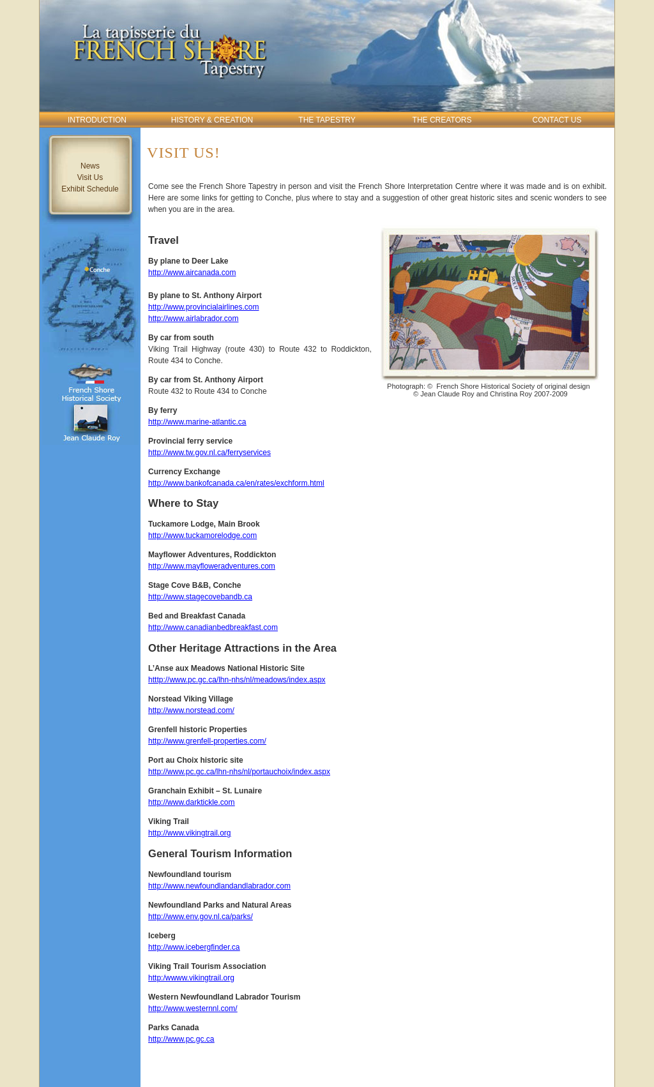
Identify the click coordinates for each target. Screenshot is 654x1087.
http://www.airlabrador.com (193, 318)
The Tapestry (326, 120)
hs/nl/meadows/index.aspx (281, 679)
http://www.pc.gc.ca (181, 1039)
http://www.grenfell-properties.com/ (207, 741)
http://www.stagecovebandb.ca (200, 596)
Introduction (97, 120)
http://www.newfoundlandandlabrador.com (219, 885)
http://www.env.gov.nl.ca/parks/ (200, 916)
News (90, 165)
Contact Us (557, 120)
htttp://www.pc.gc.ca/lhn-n (192, 679)
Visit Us (90, 177)
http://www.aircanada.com (192, 272)
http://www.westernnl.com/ (192, 1008)
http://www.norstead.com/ (191, 710)
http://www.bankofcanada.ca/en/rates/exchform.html (236, 483)
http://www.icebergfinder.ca (194, 947)
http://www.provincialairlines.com (203, 307)
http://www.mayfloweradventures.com (211, 566)
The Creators (442, 120)
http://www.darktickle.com (191, 802)
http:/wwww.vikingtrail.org (191, 977)
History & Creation (212, 120)
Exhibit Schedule (89, 188)
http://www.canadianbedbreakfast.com (213, 627)
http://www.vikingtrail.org (189, 832)
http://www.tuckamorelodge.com (202, 535)
